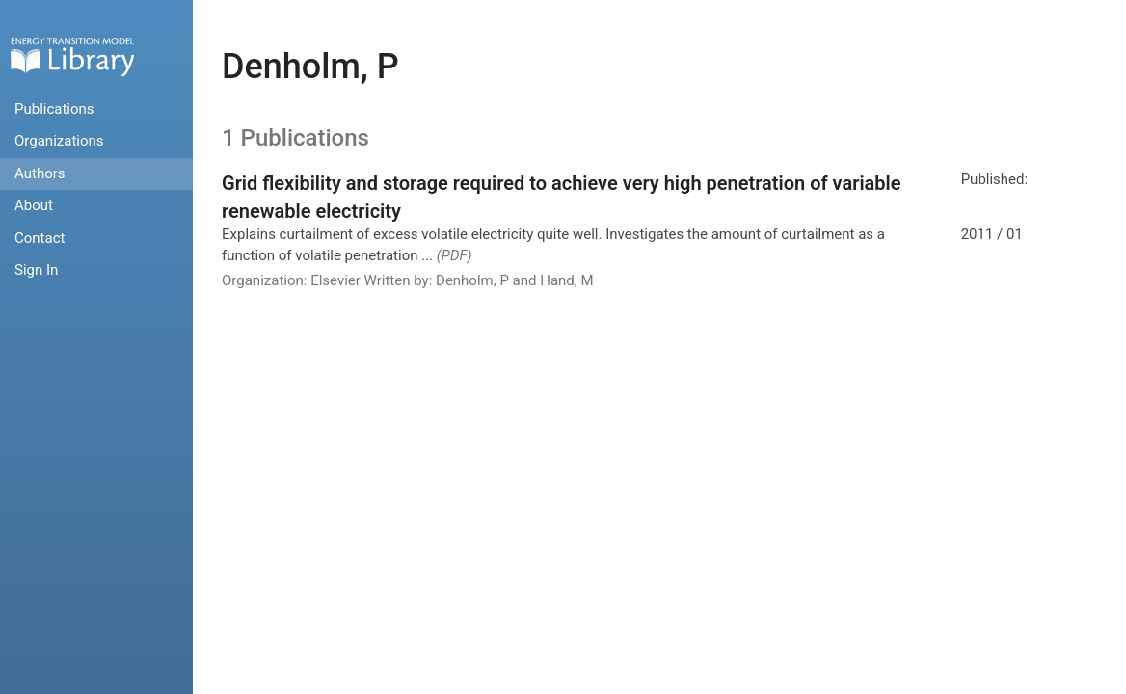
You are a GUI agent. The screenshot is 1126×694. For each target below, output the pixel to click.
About (33, 205)
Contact (39, 238)
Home (72, 56)
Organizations (59, 140)
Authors (40, 173)
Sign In (36, 270)
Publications (54, 109)
